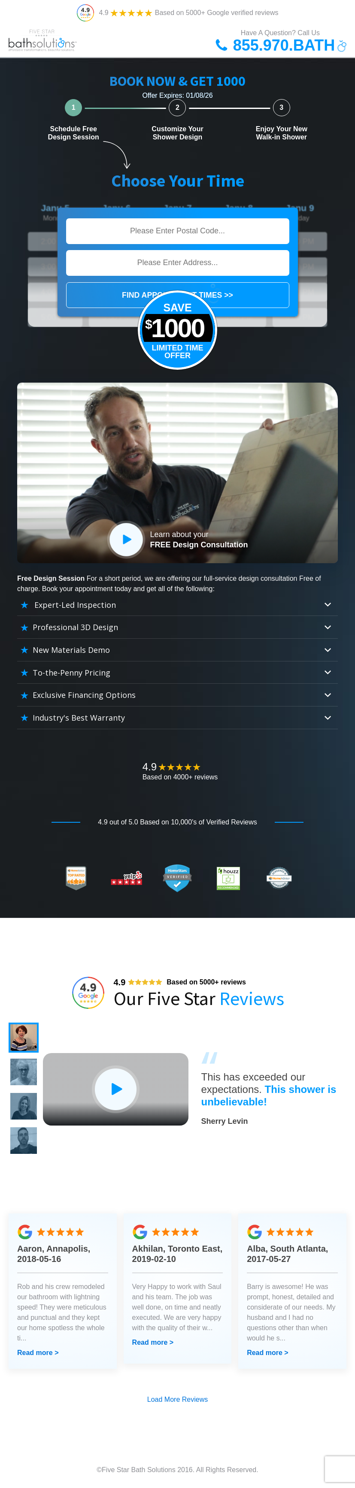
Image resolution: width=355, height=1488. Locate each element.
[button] (23, 1037)
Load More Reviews (177, 1399)
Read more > (37, 1352)
